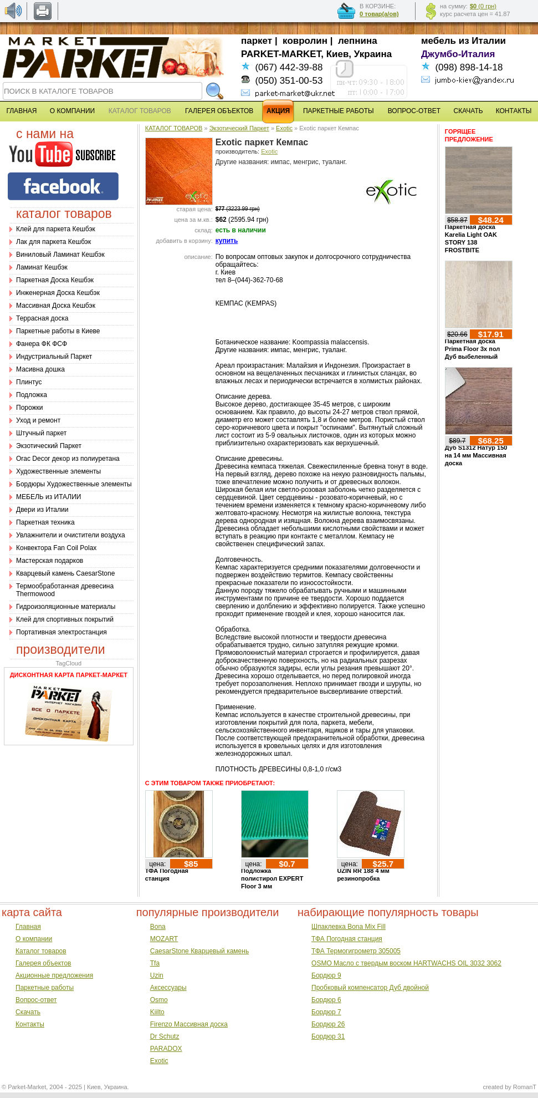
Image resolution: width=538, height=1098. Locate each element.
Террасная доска (42, 318)
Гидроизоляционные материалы (65, 607)
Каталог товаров (41, 951)
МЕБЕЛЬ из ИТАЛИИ (48, 497)
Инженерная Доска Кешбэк (58, 293)
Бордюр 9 (326, 975)
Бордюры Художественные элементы (74, 484)
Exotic (284, 128)
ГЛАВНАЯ (21, 111)
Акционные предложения (54, 975)
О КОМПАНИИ (72, 111)
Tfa (155, 963)
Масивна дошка (40, 369)
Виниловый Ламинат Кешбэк (60, 254)
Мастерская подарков (49, 561)
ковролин (305, 40)
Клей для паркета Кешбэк (55, 229)
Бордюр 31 (328, 1036)
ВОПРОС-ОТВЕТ (414, 111)
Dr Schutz (165, 1036)
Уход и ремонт (38, 420)
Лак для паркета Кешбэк (53, 242)
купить (227, 241)
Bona (158, 927)
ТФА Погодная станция (346, 939)
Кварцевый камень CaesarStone (65, 573)
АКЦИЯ (278, 111)
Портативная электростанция (61, 632)
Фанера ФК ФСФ (41, 344)
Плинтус (29, 382)
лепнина (357, 40)
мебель (438, 40)
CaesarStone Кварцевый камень (199, 951)
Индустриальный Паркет (54, 356)
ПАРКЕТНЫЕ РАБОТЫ (338, 111)
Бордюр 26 (328, 1024)
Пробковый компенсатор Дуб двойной (370, 988)
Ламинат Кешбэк (42, 267)
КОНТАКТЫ (514, 111)
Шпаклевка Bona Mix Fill (348, 927)
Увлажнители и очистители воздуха (70, 535)
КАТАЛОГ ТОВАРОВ (174, 128)
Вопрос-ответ (36, 1000)
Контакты (30, 1024)
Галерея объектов (43, 963)
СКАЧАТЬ (468, 111)
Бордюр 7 (326, 1012)
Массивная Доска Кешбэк (55, 305)
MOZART (164, 939)
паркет (256, 40)
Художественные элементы (58, 471)
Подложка (31, 395)
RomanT (524, 1087)
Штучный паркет (41, 433)
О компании (34, 939)
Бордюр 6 (326, 1000)
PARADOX (166, 1049)
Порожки (29, 407)
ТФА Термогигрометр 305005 (356, 951)
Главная (28, 927)
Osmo (159, 1000)
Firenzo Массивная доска (189, 1024)
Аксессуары (168, 988)
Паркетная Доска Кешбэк (55, 280)
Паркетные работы (45, 988)
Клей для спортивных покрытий (65, 619)
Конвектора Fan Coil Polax (56, 548)
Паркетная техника (45, 522)
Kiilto (157, 1012)
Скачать (28, 1012)
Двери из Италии (42, 510)
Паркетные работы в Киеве (58, 331)
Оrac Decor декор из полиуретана (68, 458)
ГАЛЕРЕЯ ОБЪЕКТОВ (219, 111)
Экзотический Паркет (48, 446)
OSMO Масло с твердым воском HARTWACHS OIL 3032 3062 (406, 963)
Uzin (156, 975)
